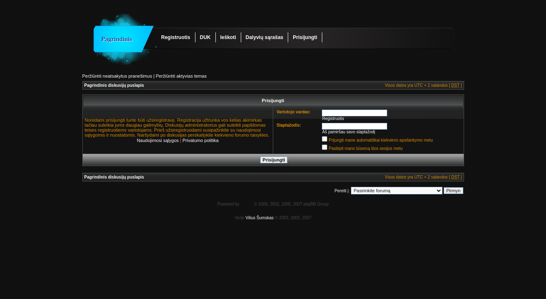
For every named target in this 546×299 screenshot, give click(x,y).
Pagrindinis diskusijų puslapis (114, 85)
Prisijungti (305, 37)
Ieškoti (228, 37)
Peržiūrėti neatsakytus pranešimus (117, 76)
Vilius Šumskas (259, 218)
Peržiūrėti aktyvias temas (181, 76)
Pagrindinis (116, 39)
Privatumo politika (201, 140)
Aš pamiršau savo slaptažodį (348, 132)
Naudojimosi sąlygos (158, 140)
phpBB (246, 204)
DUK (205, 37)
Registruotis (175, 37)
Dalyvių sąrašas (265, 37)
